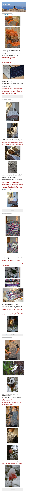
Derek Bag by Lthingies (7, 189)
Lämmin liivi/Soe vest (6, 339)
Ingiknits (6, 4)
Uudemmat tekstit (4, 492)
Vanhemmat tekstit (21, 492)
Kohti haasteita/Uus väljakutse (7, 14)
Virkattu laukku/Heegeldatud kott (8, 100)
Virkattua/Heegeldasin (6, 214)
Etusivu (12, 492)
